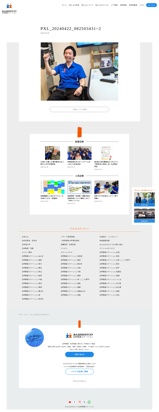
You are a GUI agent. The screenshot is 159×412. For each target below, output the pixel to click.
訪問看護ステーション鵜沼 (71, 260)
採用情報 (123, 5)
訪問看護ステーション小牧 (71, 271)
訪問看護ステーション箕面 (71, 295)
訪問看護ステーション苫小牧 (110, 283)
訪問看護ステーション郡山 (32, 271)
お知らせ (25, 237)
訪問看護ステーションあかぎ (33, 256)
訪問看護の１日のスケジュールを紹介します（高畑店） (52, 197)
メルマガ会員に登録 (79, 371)
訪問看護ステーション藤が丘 (33, 291)
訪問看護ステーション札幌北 (110, 271)
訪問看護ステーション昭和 (32, 275)
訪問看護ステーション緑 (31, 295)
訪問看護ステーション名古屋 (110, 287)
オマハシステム (66, 252)
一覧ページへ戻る (79, 109)
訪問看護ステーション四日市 (33, 299)
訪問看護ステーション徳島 (71, 283)
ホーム (64, 5)
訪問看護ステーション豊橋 (71, 287)
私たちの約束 (74, 5)
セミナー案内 (27, 252)
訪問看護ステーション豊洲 (32, 287)
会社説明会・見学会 (29, 240)
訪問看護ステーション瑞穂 (110, 291)
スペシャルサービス (107, 248)
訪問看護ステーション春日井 (71, 264)
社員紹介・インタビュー (109, 237)
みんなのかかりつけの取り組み (111, 244)
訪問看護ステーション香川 (32, 264)
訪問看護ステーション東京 (32, 283)
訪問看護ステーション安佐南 (71, 256)
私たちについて (87, 5)
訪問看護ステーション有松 (110, 256)
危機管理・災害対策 (68, 244)
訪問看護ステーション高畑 (110, 275)
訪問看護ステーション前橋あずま (73, 291)
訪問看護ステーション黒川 (110, 264)
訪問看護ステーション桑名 (32, 268)
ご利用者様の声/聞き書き (70, 240)
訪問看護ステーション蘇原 (71, 275)
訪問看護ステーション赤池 (110, 252)
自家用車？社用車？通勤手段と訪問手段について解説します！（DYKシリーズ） (79, 198)
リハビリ (64, 248)
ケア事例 (114, 5)
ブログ (142, 5)
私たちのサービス (102, 5)
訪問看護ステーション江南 (71, 268)
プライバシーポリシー (79, 381)
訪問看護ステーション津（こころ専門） (76, 279)
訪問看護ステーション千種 (32, 279)
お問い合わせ (151, 5)
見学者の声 (26, 244)
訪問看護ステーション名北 (110, 295)
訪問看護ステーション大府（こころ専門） (115, 260)
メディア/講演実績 (68, 237)
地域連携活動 (105, 240)
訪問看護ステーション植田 (32, 260)
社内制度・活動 (28, 248)
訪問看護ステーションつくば (110, 279)
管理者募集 (133, 5)
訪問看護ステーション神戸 (110, 268)
